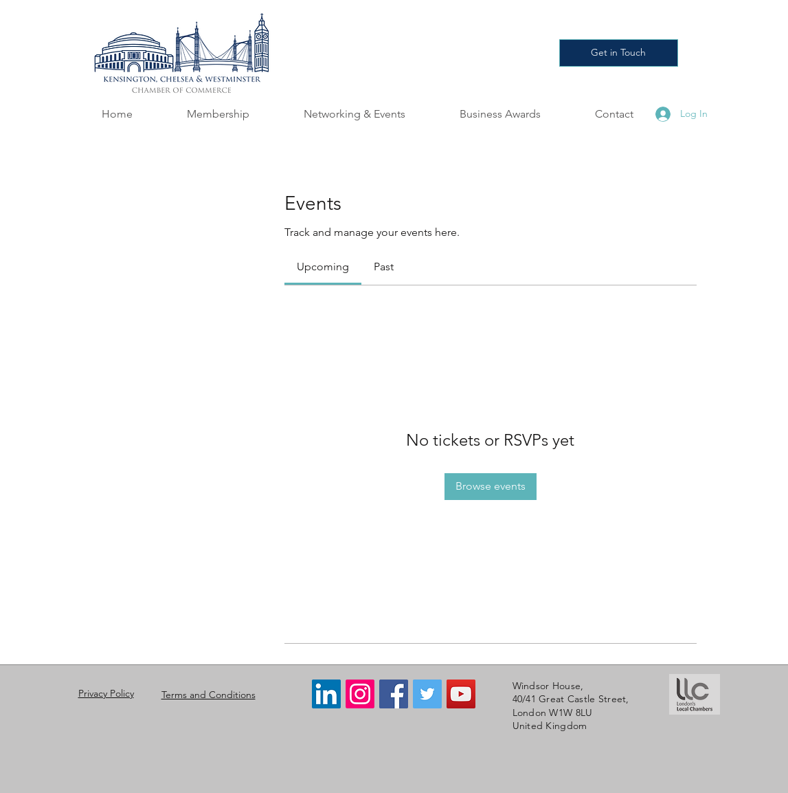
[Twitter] (427, 694)
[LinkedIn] (326, 694)
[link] (323, 266)
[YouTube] (461, 694)
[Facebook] (393, 694)
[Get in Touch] (618, 53)
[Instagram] (360, 694)
